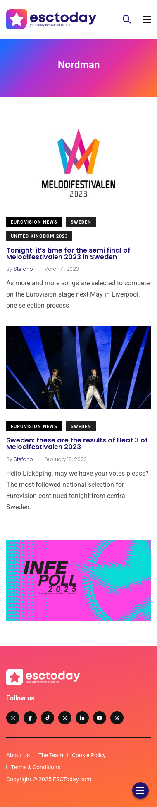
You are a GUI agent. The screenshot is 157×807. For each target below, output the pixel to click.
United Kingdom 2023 (39, 236)
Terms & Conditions (35, 767)
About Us (18, 755)
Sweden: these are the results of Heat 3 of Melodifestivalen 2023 (77, 444)
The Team (50, 755)
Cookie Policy (89, 755)
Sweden (81, 222)
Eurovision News (34, 222)
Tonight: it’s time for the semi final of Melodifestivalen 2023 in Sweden (68, 254)
